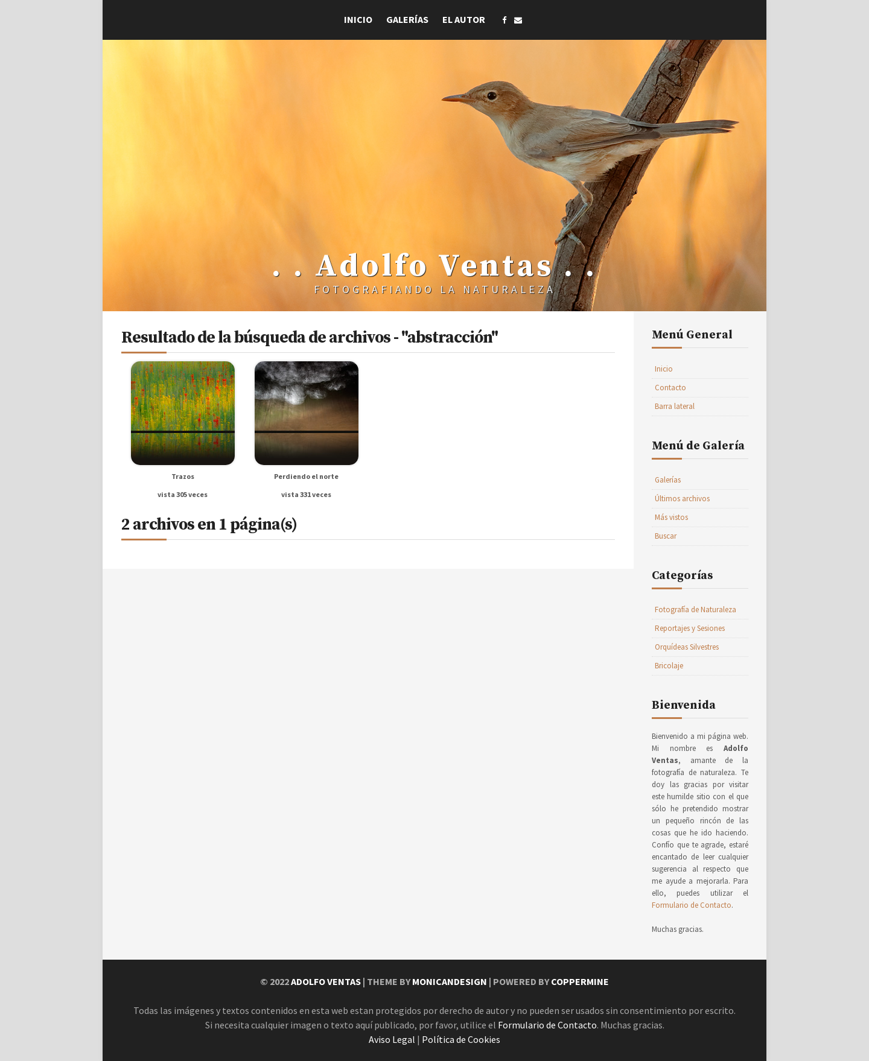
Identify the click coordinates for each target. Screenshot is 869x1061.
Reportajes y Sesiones (690, 628)
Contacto (670, 387)
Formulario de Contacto (691, 905)
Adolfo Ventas (326, 981)
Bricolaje (669, 665)
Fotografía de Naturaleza (695, 609)
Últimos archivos (682, 498)
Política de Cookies (461, 1039)
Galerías (407, 19)
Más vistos (671, 517)
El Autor (463, 19)
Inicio (358, 19)
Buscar (665, 536)
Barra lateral (675, 406)
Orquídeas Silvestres (687, 647)
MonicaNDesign (449, 981)
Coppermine (580, 981)
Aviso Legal (392, 1039)
